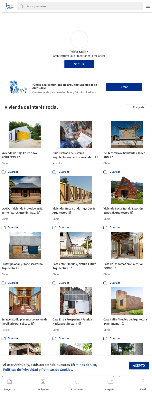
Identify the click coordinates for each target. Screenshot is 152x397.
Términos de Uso (83, 364)
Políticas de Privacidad (20, 369)
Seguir (79, 64)
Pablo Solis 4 (79, 51)
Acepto (139, 365)
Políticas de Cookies (56, 369)
